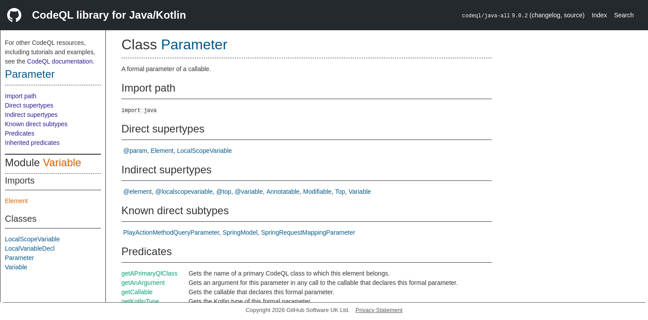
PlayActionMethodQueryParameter (171, 232)
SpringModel (240, 232)
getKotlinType (140, 301)
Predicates (19, 133)
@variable (249, 191)
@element (137, 191)
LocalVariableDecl (30, 248)
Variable (62, 162)
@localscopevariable (184, 191)
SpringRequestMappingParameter (308, 232)
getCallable (137, 292)
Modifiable (317, 191)
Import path (20, 96)
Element (16, 200)
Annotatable (283, 191)
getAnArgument (143, 282)
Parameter (30, 74)
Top (340, 191)
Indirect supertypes (31, 114)
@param (135, 150)
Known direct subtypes (36, 124)
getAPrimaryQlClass (149, 273)
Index (599, 15)
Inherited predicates (32, 142)
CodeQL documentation (60, 61)
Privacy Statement (378, 310)
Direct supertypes (29, 105)
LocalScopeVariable (32, 239)
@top (223, 191)
